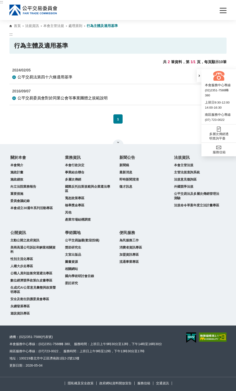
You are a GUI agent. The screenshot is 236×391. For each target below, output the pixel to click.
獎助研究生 (73, 247)
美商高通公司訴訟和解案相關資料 (33, 250)
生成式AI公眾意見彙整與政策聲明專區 (33, 290)
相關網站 (71, 269)
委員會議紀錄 (20, 201)
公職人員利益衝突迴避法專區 (31, 273)
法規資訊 (32, 26)
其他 (68, 212)
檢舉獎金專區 (74, 205)
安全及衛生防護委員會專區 (29, 299)
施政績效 (16, 179)
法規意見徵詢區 (185, 179)
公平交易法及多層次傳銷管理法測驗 (196, 196)
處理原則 (75, 26)
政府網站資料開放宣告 (115, 383)
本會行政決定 (74, 165)
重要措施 (16, 194)
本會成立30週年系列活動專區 (31, 208)
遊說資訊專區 (20, 313)
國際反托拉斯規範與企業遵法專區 (87, 189)
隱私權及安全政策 (81, 383)
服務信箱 (143, 383)
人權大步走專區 (21, 266)
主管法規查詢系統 (187, 172)
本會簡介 (16, 165)
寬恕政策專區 (74, 198)
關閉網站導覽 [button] (118, 142)
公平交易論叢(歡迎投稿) (82, 240)
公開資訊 (18, 233)
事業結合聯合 (74, 172)
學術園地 (73, 233)
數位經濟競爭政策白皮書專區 (31, 280)
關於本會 (18, 157)
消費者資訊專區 (130, 247)
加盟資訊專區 (129, 254)
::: (1, 2)
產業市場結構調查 (78, 219)
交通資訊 (162, 383)
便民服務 (127, 233)
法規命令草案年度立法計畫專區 (196, 205)
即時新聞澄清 (129, 179)
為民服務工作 (129, 240)
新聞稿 (124, 165)
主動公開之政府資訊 (24, 240)
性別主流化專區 (21, 259)
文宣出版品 (73, 254)
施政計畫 (16, 172)
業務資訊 (73, 157)
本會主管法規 (53, 26)
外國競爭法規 (183, 186)
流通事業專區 (129, 262)
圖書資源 (71, 262)
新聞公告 (127, 157)
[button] (199, 75)
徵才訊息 (125, 186)
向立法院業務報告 (23, 186)
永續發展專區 (20, 306)
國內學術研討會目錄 (79, 276)
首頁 (17, 26)
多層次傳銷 (73, 179)
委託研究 (71, 283)
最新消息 (125, 172)
